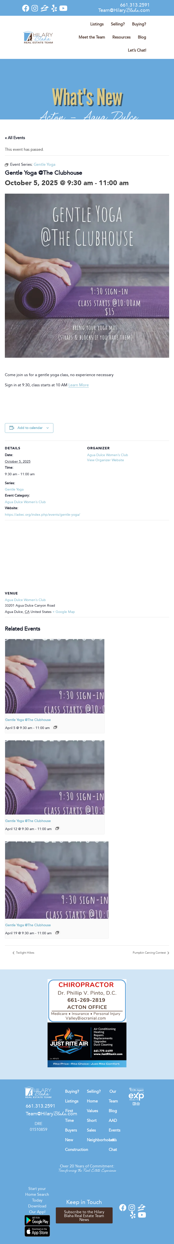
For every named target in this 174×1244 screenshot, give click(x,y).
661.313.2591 (135, 5)
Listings (97, 24)
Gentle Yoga (14, 489)
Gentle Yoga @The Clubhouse (28, 720)
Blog (142, 37)
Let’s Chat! (137, 50)
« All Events (15, 137)
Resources (121, 37)
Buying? (139, 24)
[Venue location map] (87, 555)
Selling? (118, 24)
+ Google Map (63, 612)
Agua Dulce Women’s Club (25, 502)
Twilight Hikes (24, 952)
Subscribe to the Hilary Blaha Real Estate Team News (84, 1216)
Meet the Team (92, 37)
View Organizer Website (105, 460)
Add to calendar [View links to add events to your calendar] (29, 428)
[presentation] (54, 676)
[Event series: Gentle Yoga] (55, 727)
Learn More (78, 385)
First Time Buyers (71, 1121)
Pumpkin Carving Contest (149, 952)
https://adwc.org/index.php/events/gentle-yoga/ (42, 515)
